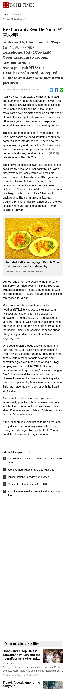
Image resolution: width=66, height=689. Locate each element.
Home (6, 14)
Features (16, 14)
